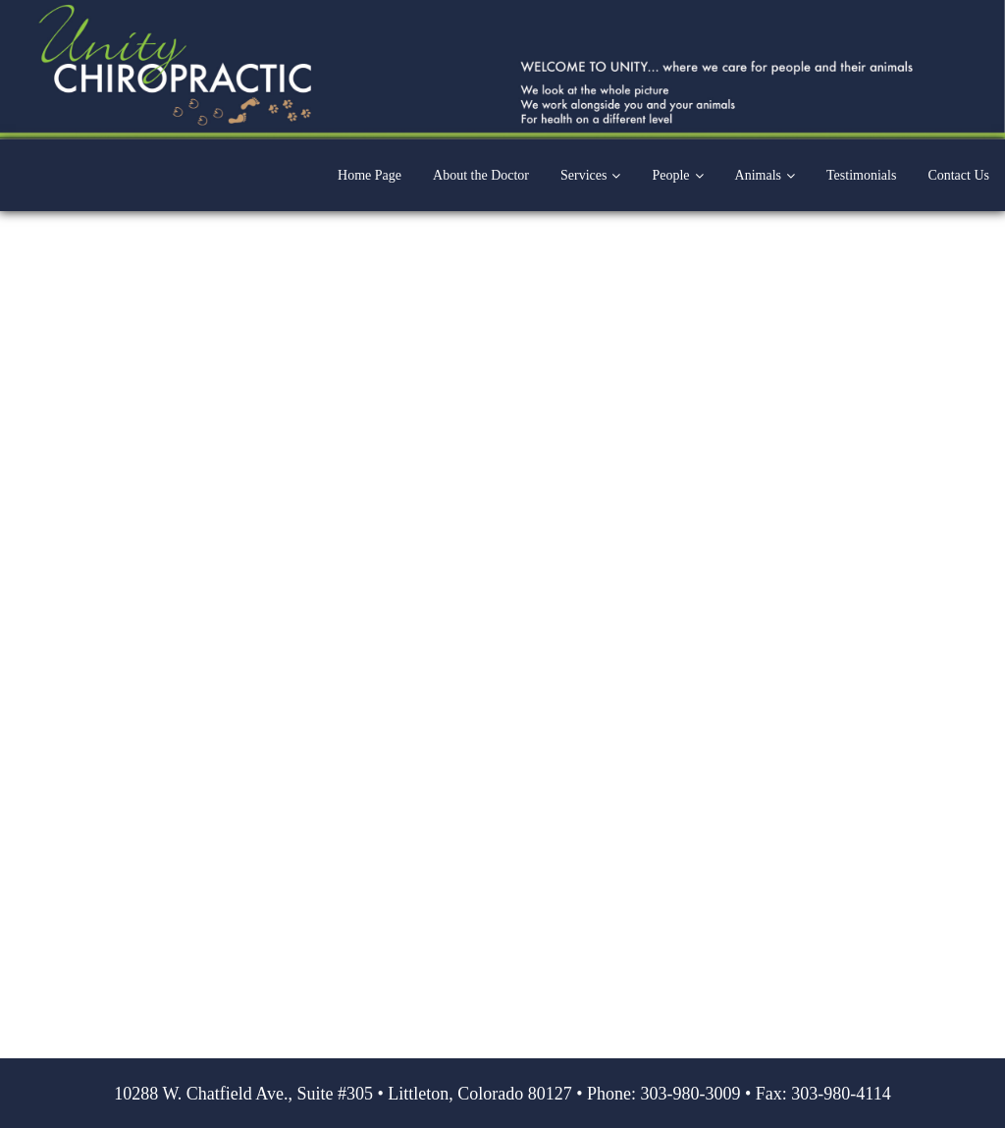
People (670, 175)
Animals (758, 175)
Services (583, 175)
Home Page (369, 175)
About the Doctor (481, 175)
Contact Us (958, 175)
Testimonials (861, 175)
